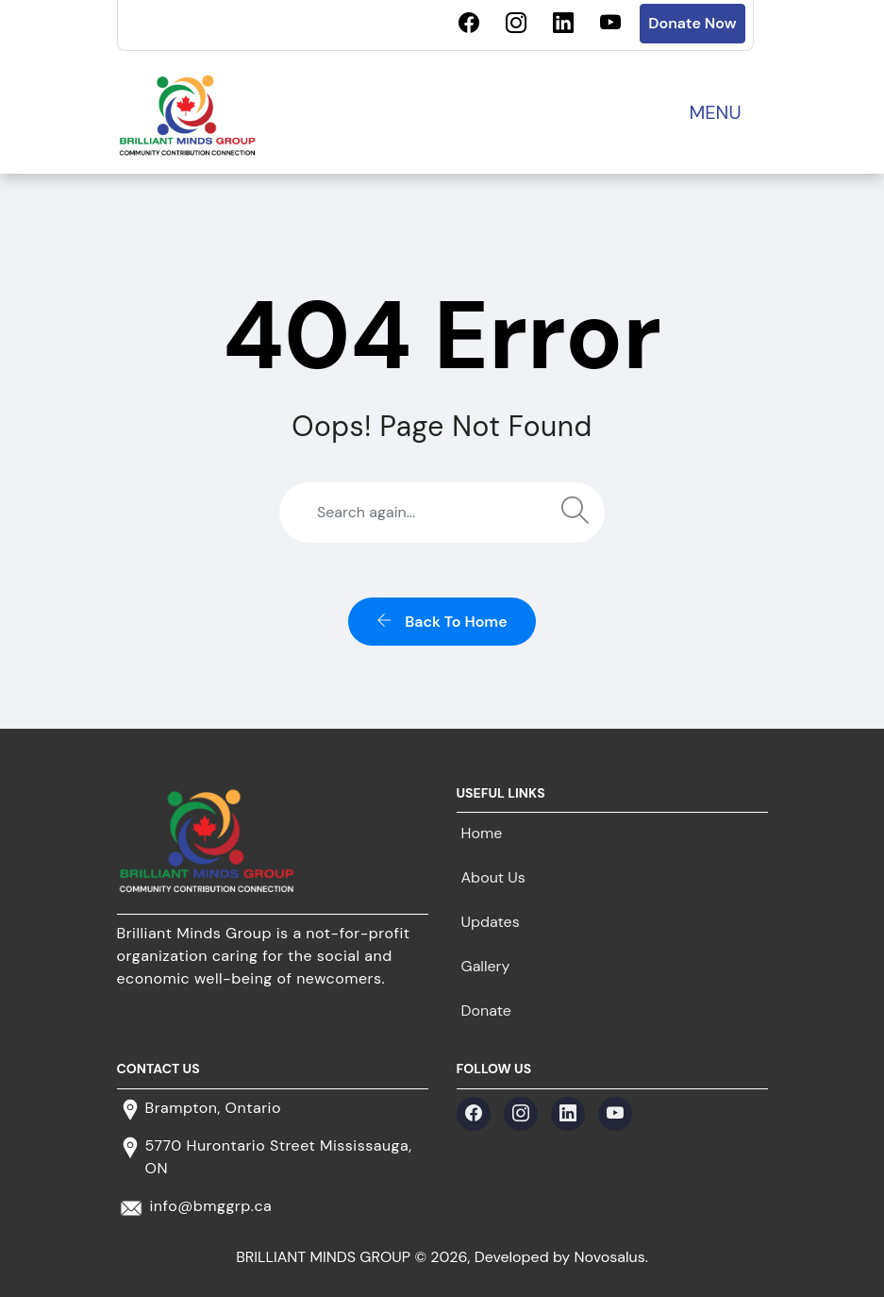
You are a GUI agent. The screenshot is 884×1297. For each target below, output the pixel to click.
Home (482, 833)
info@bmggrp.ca (211, 1206)
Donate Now (692, 23)
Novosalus (610, 1257)
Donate (486, 1010)
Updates (490, 922)
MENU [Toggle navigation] (715, 112)
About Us (493, 877)
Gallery (485, 966)
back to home (441, 622)
